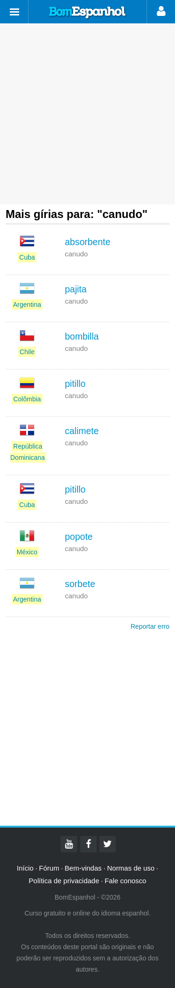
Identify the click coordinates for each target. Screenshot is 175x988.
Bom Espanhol (88, 13)
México (27, 552)
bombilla (82, 336)
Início (25, 868)
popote (79, 536)
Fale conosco (125, 881)
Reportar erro (150, 626)
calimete (82, 431)
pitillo (75, 383)
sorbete (80, 584)
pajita (76, 289)
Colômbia (27, 399)
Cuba (27, 257)
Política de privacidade (64, 881)
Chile (27, 352)
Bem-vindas (83, 868)
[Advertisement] (87, 114)
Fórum (49, 868)
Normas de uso (130, 868)
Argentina (27, 304)
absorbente (88, 242)
